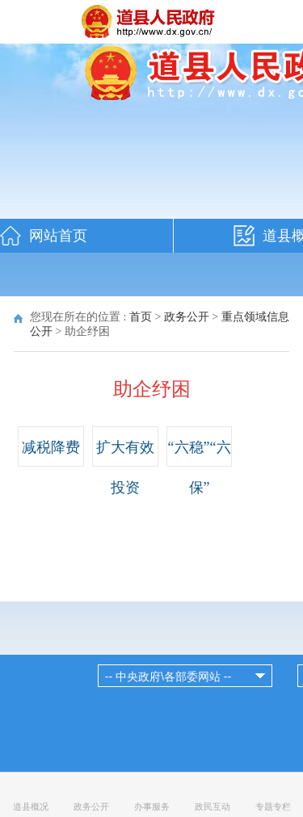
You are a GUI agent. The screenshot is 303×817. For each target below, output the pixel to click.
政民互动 (212, 806)
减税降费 (51, 447)
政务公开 (186, 317)
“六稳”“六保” (199, 467)
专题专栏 (273, 806)
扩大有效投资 (125, 467)
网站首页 (58, 236)
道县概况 (30, 806)
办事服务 (152, 806)
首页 (140, 317)
